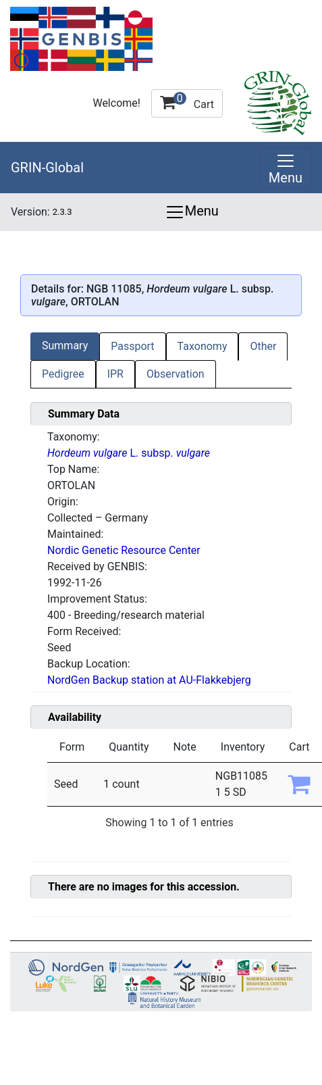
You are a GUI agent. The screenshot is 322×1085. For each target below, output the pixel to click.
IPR (115, 374)
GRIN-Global (47, 167)
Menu (192, 212)
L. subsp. (128, 453)
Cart (187, 101)
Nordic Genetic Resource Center (123, 550)
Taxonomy (202, 346)
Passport (132, 346)
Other (263, 346)
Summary (65, 345)
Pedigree (63, 374)
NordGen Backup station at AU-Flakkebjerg (149, 680)
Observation (175, 374)
